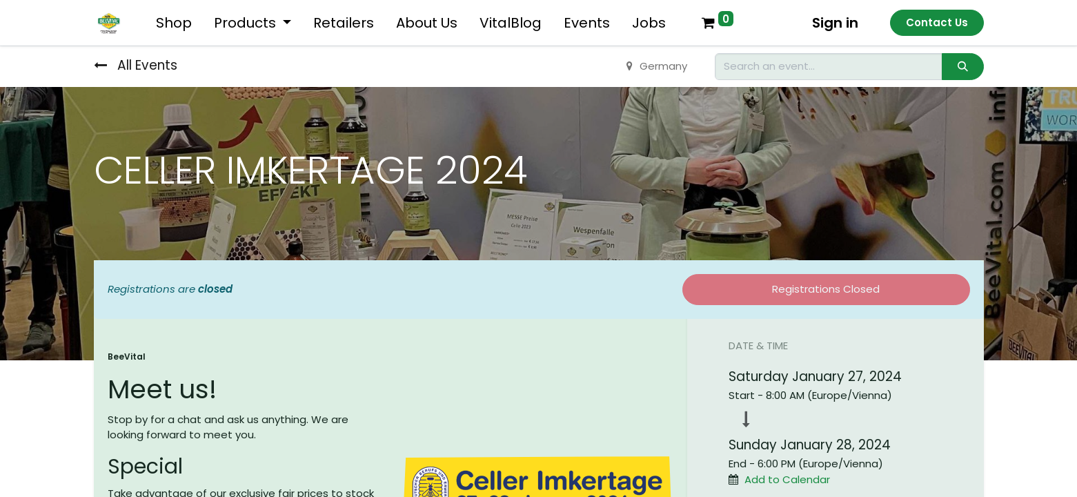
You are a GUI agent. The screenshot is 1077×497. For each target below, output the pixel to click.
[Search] (962, 66)
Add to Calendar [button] (787, 479)
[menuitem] (174, 23)
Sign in (835, 22)
